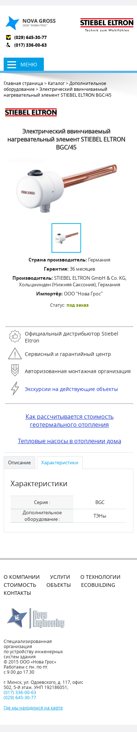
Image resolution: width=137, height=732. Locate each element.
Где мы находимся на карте (33, 707)
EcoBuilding (98, 584)
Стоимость (20, 584)
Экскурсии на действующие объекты (71, 389)
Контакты (17, 592)
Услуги (60, 576)
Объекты (58, 584)
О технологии (100, 576)
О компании (22, 576)
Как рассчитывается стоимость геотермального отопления (70, 421)
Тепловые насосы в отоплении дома (69, 441)
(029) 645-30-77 (30, 37)
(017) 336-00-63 (30, 45)
